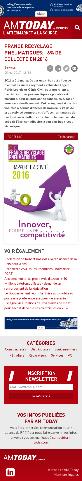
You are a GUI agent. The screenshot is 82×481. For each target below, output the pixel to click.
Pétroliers (16, 355)
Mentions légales (66, 474)
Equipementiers (65, 349)
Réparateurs (38, 355)
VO (70, 355)
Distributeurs (40, 349)
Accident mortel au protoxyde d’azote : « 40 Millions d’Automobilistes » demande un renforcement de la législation (35, 283)
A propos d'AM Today (63, 470)
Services (10, 67)
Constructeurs (15, 349)
